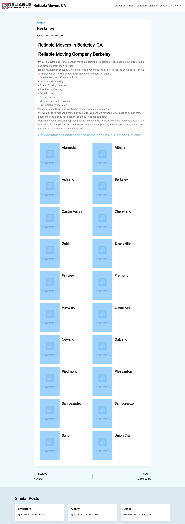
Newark (56, 246)
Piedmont (111, 246)
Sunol (110, 276)
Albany (83, 150)
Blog (131, 5)
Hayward (110, 214)
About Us (120, 5)
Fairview (55, 214)
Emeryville (138, 182)
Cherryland (84, 182)
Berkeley (138, 150)
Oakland (83, 246)
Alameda (41, 23)
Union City (137, 278)
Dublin (110, 180)
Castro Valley (56, 184)
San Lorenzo (83, 280)
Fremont (84, 214)
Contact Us (166, 5)
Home (178, 5)
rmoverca (43, 35)
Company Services (146, 5)
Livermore (137, 214)
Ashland (110, 150)
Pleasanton (137, 246)
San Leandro (56, 280)
